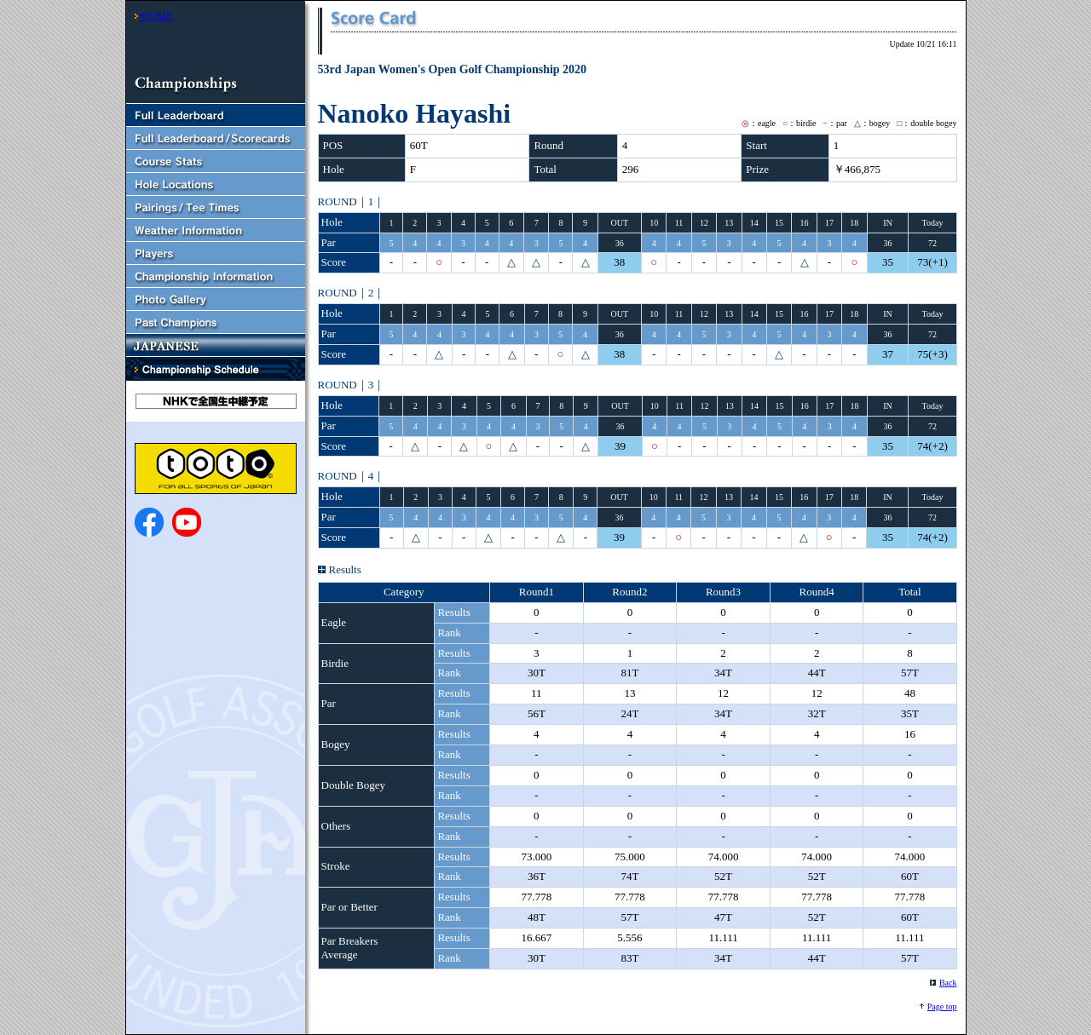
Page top (942, 1006)
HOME (157, 15)
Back (948, 982)
